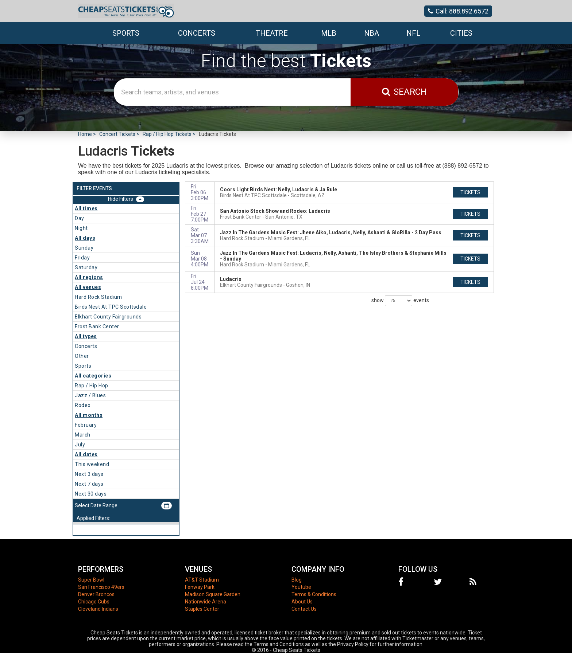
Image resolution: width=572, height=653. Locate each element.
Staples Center (202, 609)
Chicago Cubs (93, 602)
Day (79, 218)
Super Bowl (91, 580)
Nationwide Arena (205, 602)
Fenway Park (199, 587)
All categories (93, 376)
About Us (302, 602)
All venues (88, 287)
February (86, 425)
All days (85, 238)
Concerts (86, 346)
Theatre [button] (272, 33)
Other (82, 356)
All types (86, 336)
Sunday (84, 248)
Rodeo (83, 405)
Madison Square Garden (212, 594)
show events (400, 300)
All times (86, 208)
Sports (83, 366)
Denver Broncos (96, 594)
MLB (328, 33)
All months (89, 415)
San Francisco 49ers (101, 587)
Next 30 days (91, 494)
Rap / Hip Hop (91, 385)
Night (81, 228)
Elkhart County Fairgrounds (108, 317)
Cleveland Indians (98, 609)
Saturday (86, 267)
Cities (461, 33)
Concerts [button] (196, 33)
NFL (413, 33)
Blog (296, 580)
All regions (89, 277)
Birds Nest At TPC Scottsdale (111, 307)
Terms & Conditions (313, 594)
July (80, 444)
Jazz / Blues (90, 395)
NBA (371, 33)
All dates (86, 454)
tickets (470, 192)
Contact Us (304, 609)
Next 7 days (89, 484)
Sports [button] (125, 33)
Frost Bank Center (97, 326)
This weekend (92, 464)
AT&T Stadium (202, 580)
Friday (82, 258)
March (82, 435)
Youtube (301, 587)
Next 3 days (89, 474)
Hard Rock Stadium (98, 297)
